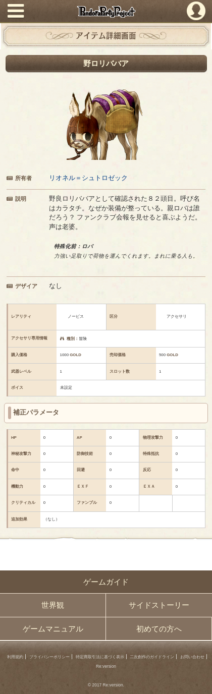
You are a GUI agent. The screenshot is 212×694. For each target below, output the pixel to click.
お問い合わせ (192, 656)
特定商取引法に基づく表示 (100, 656)
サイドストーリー (159, 605)
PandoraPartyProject (106, 11)
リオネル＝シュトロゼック (88, 178)
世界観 (52, 605)
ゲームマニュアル (53, 629)
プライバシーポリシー (49, 656)
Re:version (106, 666)
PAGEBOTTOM (199, 680)
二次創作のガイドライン (152, 656)
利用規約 (15, 656)
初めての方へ (159, 629)
